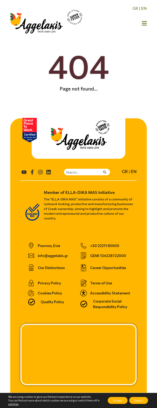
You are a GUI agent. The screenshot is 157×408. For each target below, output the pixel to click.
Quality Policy (52, 302)
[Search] (106, 172)
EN (144, 8)
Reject (137, 400)
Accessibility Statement (110, 293)
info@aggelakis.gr (53, 255)
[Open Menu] (144, 23)
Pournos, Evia (49, 245)
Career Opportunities (108, 267)
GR (135, 8)
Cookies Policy (50, 293)
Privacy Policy (49, 283)
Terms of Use (101, 283)
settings (16, 404)
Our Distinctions (51, 267)
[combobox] (83, 172)
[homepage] (36, 23)
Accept (115, 400)
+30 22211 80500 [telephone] (104, 245)
